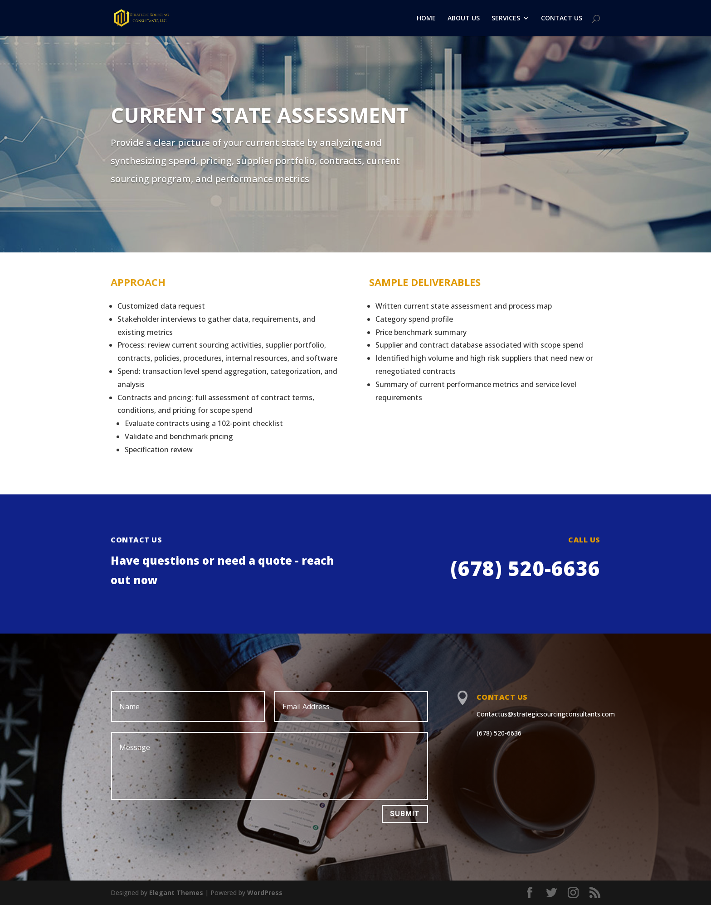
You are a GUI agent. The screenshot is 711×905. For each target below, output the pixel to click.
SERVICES (506, 18)
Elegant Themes (176, 892)
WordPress (264, 892)
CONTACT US (561, 18)
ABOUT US (464, 18)
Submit (405, 813)
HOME (426, 18)
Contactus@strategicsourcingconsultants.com (546, 714)
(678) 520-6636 (499, 733)
